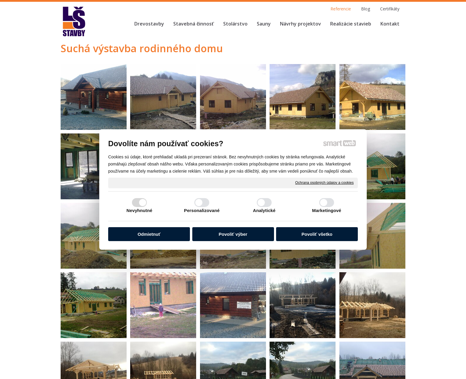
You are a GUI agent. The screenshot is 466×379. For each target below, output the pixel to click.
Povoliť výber (233, 234)
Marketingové (326, 210)
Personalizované (202, 210)
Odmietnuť (149, 234)
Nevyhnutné (139, 210)
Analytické (264, 210)
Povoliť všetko (317, 234)
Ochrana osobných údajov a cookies (324, 183)
